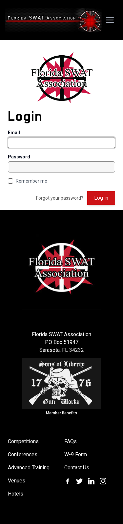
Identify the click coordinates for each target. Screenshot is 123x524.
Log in (101, 198)
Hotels (15, 494)
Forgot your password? (59, 198)
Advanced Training (29, 467)
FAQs (70, 441)
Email (14, 132)
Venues (16, 481)
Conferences (22, 454)
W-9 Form (75, 454)
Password (19, 156)
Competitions (23, 441)
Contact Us (76, 467)
